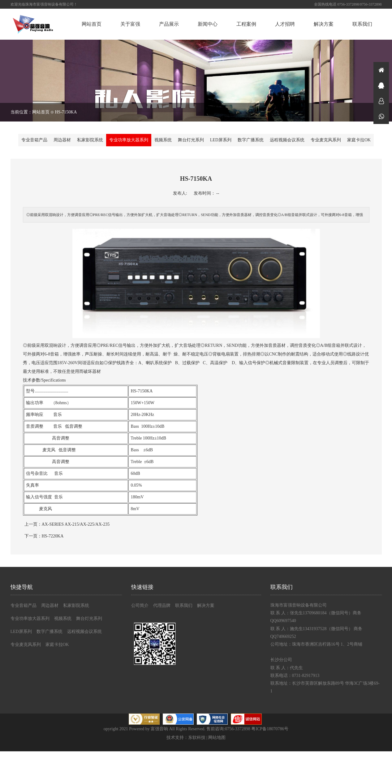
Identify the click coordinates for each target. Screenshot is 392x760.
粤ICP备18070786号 (269, 729)
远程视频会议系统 (287, 140)
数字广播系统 (251, 140)
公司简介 (140, 605)
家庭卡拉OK (359, 140)
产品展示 (169, 24)
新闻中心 (208, 24)
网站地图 (217, 737)
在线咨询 (381, 85)
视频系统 (163, 140)
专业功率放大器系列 (128, 140)
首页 (381, 69)
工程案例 (246, 24)
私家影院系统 (90, 140)
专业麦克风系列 (326, 140)
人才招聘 (285, 24)
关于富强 (130, 24)
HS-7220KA (53, 536)
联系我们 (362, 24)
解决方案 (324, 24)
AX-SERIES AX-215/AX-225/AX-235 (76, 524)
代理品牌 (161, 605)
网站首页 (91, 24)
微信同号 (381, 116)
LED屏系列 (220, 140)
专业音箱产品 (34, 140)
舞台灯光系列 (191, 140)
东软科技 (196, 737)
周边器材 (62, 140)
